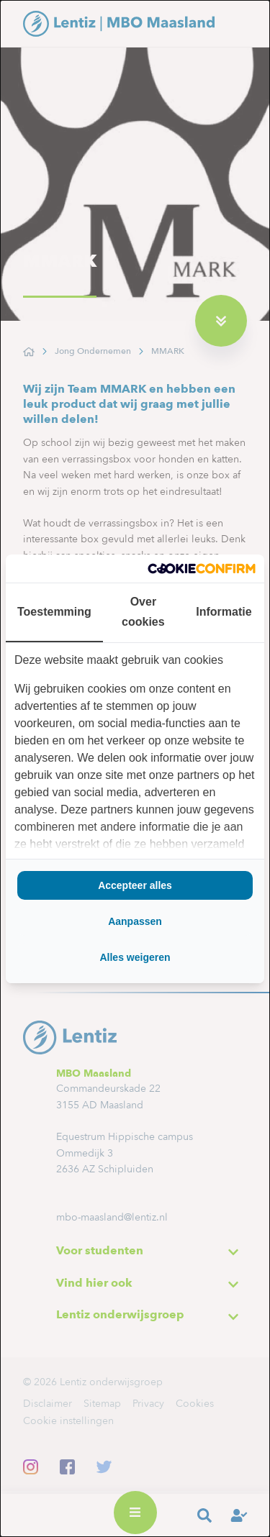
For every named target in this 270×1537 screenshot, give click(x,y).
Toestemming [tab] (54, 612)
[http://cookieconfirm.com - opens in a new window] (202, 568)
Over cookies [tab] (143, 612)
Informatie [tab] (223, 612)
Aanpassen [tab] (135, 921)
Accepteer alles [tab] (135, 885)
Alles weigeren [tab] (134, 957)
